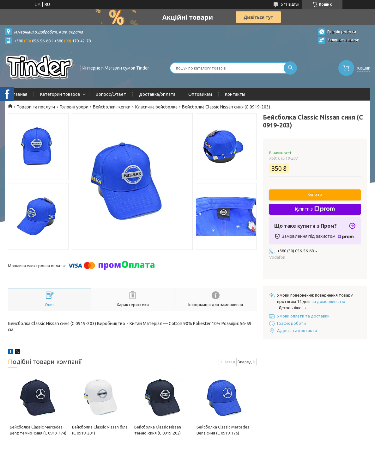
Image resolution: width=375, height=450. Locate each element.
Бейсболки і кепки (111, 106)
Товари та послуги (36, 106)
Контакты (235, 94)
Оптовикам (200, 94)
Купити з (315, 209)
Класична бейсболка (156, 106)
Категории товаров (60, 94)
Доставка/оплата (157, 94)
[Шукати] (290, 68)
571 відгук (290, 4)
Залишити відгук (343, 40)
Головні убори (74, 106)
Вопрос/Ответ (111, 94)
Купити (315, 194)
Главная (19, 94)
